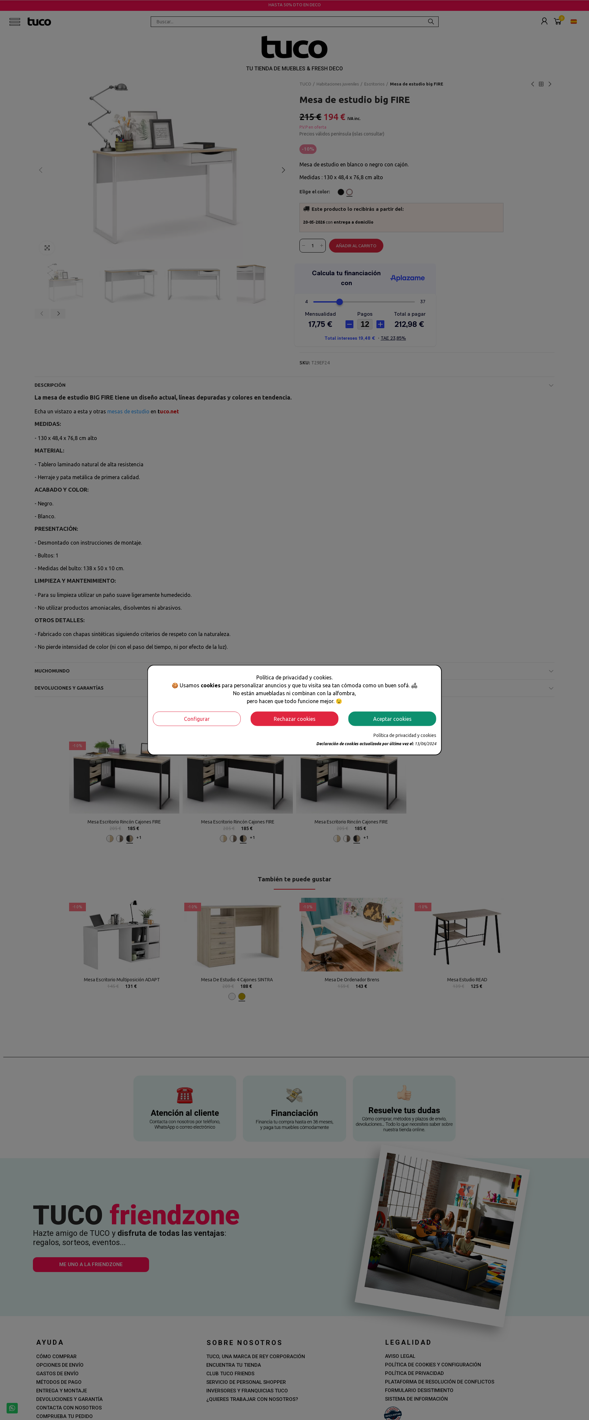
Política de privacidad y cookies (404, 735)
